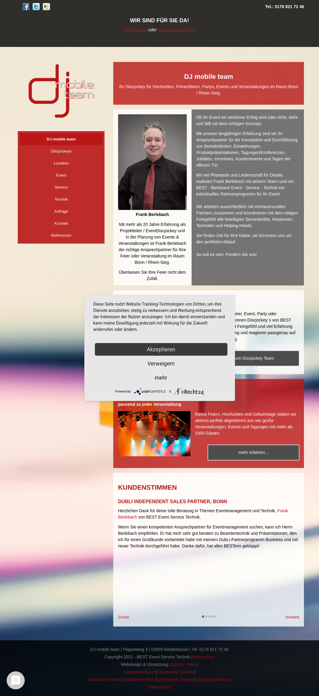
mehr (161, 377)
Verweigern (160, 363)
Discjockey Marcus (213, 679)
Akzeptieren (161, 349)
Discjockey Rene (139, 679)
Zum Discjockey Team (253, 358)
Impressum (204, 656)
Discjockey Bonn (139, 672)
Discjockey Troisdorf (176, 672)
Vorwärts (292, 617)
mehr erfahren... (253, 452)
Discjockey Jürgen (175, 679)
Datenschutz (159, 687)
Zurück (123, 617)
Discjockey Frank (104, 679)
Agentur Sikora (184, 664)
